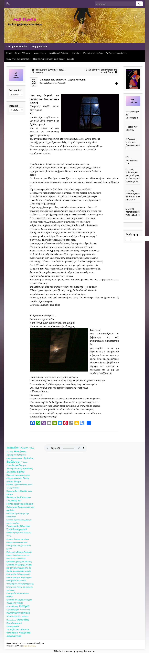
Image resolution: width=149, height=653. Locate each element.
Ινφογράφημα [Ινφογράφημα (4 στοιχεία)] (13, 609)
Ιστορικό (13, 105)
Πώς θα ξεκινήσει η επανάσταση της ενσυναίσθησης (101, 70)
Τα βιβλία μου (39, 46)
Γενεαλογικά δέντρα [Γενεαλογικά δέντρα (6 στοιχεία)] (16, 465)
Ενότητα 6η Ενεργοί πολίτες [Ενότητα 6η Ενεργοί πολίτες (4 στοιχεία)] (19, 561)
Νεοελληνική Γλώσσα (59, 53)
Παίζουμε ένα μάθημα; (116, 53)
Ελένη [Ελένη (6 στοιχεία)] (26, 478)
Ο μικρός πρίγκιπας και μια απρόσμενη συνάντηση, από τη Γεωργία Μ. (133, 175)
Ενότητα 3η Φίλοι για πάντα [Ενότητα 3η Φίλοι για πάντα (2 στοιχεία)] (18, 539)
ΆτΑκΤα (70, 59)
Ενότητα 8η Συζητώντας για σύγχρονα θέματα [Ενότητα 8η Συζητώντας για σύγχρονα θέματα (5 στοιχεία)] (19, 601)
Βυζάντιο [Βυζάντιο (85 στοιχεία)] (13, 461)
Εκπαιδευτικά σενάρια (93, 53)
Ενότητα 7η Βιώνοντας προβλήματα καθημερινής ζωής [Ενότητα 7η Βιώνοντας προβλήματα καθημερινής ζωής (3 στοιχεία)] (20, 582)
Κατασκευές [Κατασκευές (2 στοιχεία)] (25, 609)
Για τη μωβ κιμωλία (17, 46)
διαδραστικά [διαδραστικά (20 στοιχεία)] (14, 635)
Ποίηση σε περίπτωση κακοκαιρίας (48, 59)
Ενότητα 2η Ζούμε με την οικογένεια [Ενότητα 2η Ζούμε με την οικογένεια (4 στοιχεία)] (18, 515)
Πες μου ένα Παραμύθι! (57, 83)
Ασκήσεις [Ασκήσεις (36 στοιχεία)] (20, 451)
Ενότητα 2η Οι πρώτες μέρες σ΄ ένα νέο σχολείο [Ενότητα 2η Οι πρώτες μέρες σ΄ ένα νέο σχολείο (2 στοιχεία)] (19, 521)
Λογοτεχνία (40, 53)
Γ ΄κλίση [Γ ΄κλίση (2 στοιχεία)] (24, 462)
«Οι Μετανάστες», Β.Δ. (132, 160)
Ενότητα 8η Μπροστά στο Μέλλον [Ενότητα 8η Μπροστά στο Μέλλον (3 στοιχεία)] (18, 595)
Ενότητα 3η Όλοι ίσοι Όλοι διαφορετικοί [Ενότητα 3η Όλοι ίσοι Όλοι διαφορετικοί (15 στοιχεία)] (18, 528)
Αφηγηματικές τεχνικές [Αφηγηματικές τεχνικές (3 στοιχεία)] (16, 455)
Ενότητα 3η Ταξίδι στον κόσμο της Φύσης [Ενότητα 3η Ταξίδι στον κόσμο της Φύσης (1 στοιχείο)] (19, 534)
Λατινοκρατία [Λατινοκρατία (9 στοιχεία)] (13, 616)
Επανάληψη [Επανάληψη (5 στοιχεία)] (12, 606)
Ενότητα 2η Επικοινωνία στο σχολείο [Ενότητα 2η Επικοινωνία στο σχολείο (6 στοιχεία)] (20, 508)
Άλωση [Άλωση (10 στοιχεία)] (24, 447)
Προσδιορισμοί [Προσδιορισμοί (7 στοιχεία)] (14, 623)
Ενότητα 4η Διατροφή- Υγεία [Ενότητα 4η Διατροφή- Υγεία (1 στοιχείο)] (17, 542)
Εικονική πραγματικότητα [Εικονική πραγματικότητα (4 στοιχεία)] (18, 475)
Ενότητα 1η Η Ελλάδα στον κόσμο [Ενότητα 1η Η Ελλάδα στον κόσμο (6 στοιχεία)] (19, 492)
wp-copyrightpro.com (85, 651)
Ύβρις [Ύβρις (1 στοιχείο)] (31, 448)
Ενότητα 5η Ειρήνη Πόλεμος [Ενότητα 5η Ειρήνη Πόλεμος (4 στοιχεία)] (19, 552)
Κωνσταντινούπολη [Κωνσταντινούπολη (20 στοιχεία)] (18, 612)
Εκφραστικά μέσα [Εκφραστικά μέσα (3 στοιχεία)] (14, 478)
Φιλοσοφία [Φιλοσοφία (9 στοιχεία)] (12, 632)
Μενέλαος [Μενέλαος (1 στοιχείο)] (25, 616)
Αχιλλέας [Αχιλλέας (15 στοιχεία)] (28, 458)
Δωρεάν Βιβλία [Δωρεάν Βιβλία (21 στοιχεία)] (15, 471)
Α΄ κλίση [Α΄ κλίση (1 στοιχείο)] (10, 451)
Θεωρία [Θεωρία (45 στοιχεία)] (24, 606)
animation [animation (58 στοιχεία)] (13, 447)
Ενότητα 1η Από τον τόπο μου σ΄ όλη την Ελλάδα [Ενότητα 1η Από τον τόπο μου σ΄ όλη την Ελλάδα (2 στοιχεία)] (20, 486)
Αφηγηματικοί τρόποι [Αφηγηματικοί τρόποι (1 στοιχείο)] (14, 458)
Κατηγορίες (15, 90)
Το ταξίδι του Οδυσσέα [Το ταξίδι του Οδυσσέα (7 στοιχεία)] (18, 629)
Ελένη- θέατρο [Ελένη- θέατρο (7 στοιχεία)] (14, 481)
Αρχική (9, 53)
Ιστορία (76, 53)
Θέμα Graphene (29, 646)
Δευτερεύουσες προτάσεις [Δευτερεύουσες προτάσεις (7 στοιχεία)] (20, 468)
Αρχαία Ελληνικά (23, 53)
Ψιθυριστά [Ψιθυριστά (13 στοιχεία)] (24, 632)
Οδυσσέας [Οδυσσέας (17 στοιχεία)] (23, 619)
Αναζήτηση (132, 234)
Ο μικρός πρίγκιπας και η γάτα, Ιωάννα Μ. (133, 212)
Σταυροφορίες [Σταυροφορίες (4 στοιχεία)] (13, 626)
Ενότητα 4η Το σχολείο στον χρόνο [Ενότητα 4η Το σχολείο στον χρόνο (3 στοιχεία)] (19, 547)
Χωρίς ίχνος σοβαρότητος (18, 59)
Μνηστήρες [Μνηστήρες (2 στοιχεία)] (11, 620)
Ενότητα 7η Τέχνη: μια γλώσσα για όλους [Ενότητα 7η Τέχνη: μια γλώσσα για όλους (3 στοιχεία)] (20, 588)
